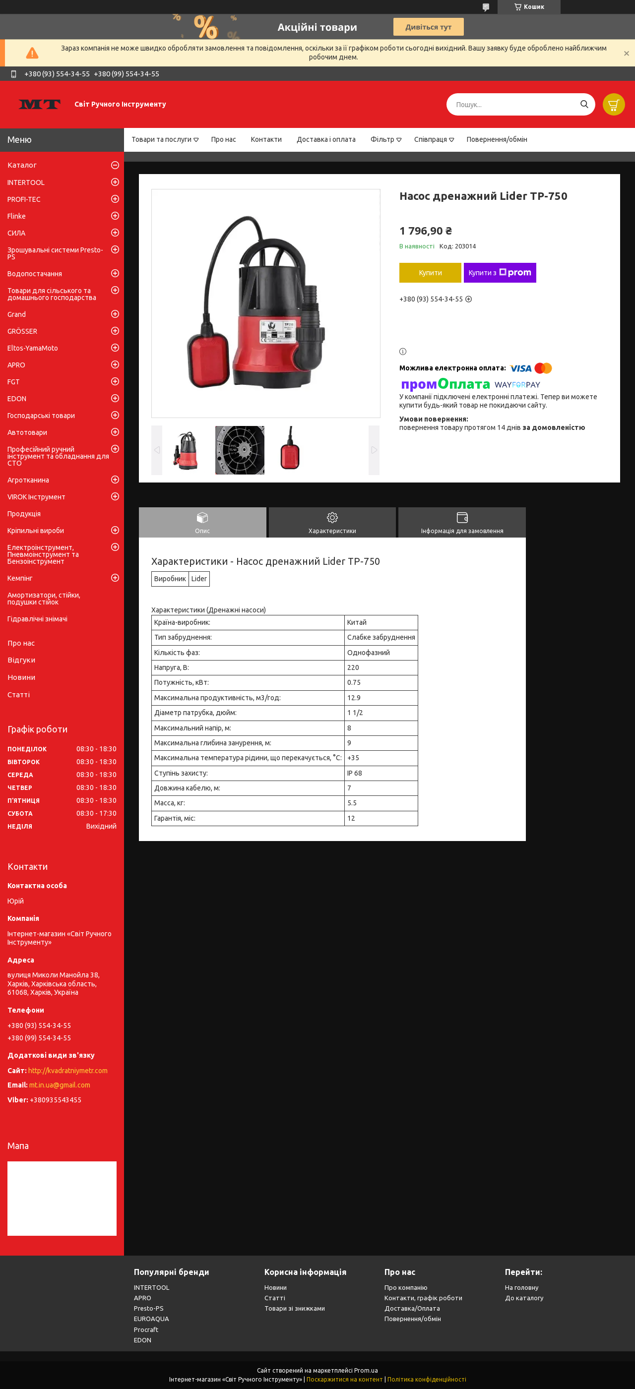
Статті (18, 694)
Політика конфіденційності (426, 1379)
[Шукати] (584, 104)
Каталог (22, 165)
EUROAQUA (151, 1318)
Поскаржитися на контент (345, 1379)
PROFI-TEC (24, 199)
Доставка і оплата (326, 139)
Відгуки (21, 660)
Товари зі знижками (294, 1308)
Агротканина (28, 480)
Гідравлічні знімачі (37, 619)
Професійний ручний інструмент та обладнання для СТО (58, 456)
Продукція (24, 514)
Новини (21, 677)
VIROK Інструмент (36, 497)
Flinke (16, 216)
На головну (521, 1287)
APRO (16, 365)
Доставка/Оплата (412, 1308)
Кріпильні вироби (35, 531)
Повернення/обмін (497, 139)
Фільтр (382, 139)
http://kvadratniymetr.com (68, 1071)
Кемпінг (20, 578)
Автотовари (27, 432)
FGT (13, 382)
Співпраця (430, 139)
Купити (430, 273)
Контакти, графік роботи (423, 1297)
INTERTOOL (26, 182)
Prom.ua (366, 1370)
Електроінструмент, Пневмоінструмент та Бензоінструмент (43, 554)
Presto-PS (149, 1308)
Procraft (146, 1329)
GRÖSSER (22, 331)
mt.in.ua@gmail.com (59, 1085)
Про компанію (406, 1287)
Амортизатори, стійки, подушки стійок (43, 598)
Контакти (266, 139)
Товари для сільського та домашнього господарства (51, 294)
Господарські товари (41, 416)
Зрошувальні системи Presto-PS (55, 253)
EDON (16, 399)
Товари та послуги (161, 139)
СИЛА (16, 233)
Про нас (223, 139)
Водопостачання (34, 274)
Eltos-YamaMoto (32, 348)
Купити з (500, 272)
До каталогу (524, 1297)
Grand (16, 314)
